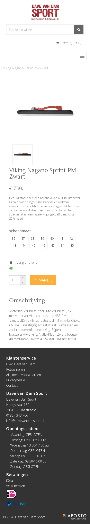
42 (71, 238)
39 (42, 238)
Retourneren (15, 369)
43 (14, 245)
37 (23, 238)
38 (32, 238)
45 (33, 245)
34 (62, 245)
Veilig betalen (15, 486)
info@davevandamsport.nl (25, 420)
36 (13, 238)
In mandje (43, 280)
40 (52, 238)
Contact (12, 385)
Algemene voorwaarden (23, 374)
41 (61, 238)
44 (24, 245)
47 (53, 245)
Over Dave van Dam (20, 364)
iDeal (10, 480)
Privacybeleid (15, 380)
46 (43, 245)
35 (72, 245)
